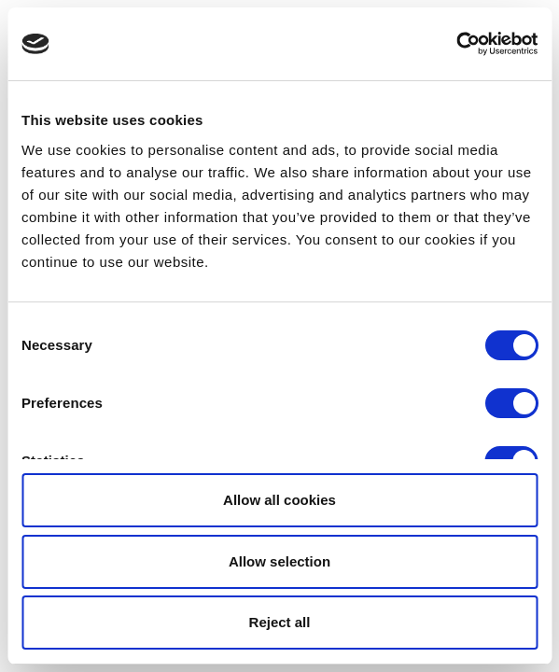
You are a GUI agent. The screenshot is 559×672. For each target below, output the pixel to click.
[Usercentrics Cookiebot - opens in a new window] (456, 43)
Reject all (280, 622)
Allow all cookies (279, 500)
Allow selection (279, 561)
